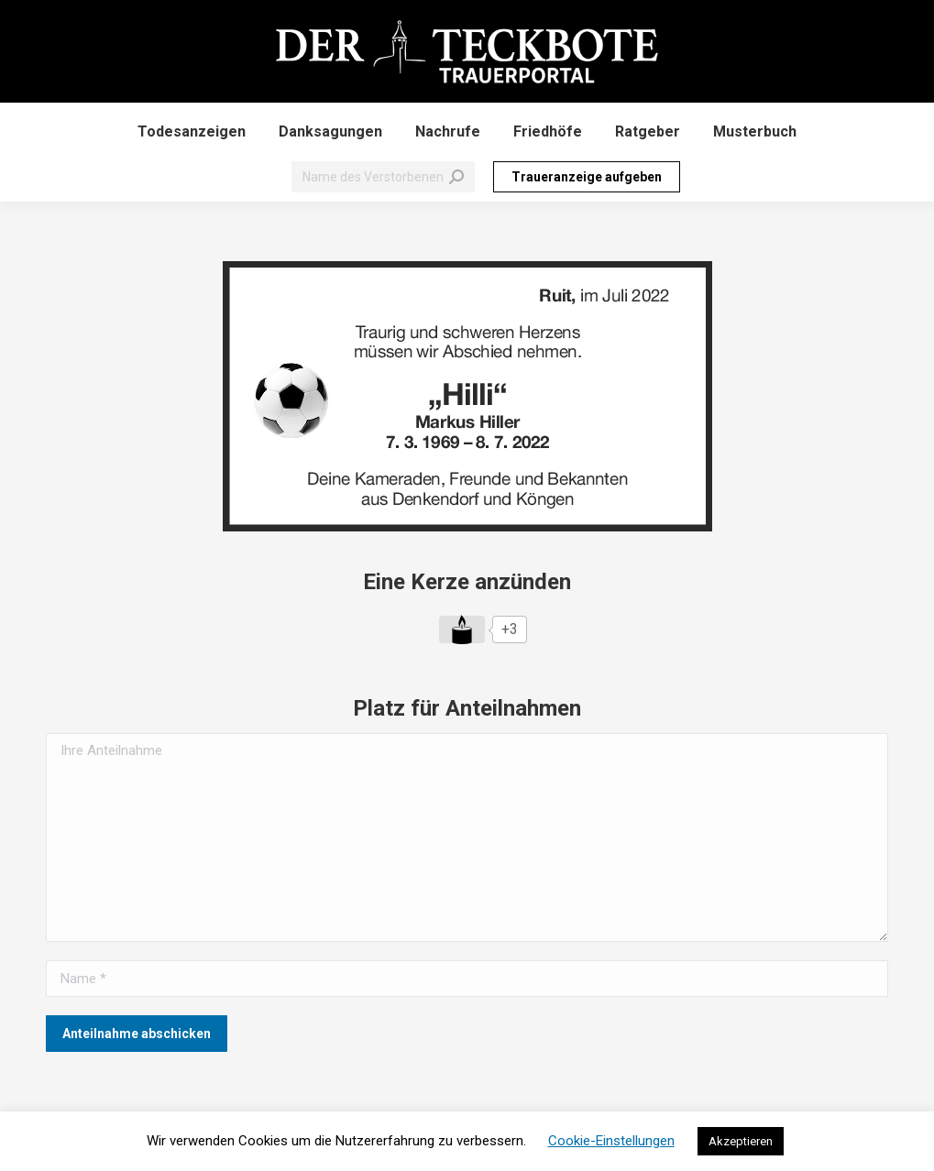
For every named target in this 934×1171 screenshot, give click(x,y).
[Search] (383, 176)
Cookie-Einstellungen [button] (611, 1141)
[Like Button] (462, 629)
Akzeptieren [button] (741, 1141)
